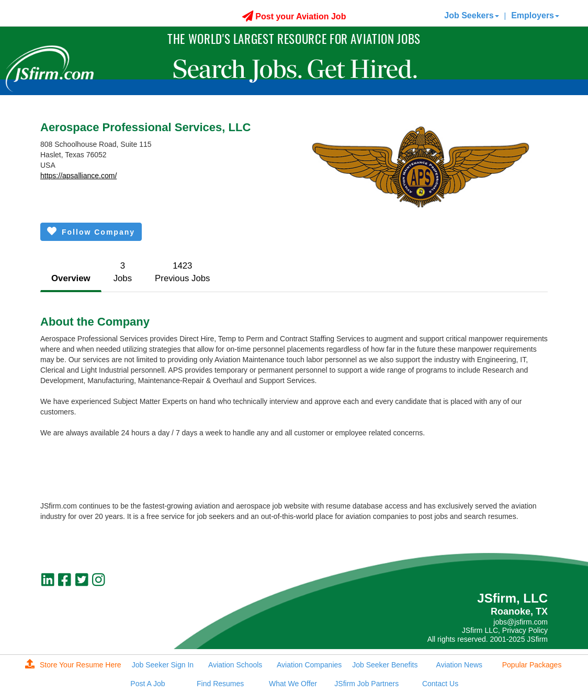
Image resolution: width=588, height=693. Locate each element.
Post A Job (147, 683)
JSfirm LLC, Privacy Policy (505, 630)
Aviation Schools (235, 665)
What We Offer (293, 683)
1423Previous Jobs (182, 272)
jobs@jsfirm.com (520, 622)
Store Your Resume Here (73, 665)
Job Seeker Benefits (384, 665)
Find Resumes (220, 683)
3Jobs (123, 272)
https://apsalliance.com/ (78, 175)
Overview (71, 278)
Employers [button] (535, 15)
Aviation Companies (309, 665)
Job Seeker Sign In (163, 665)
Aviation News (459, 665)
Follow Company (91, 231)
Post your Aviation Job (294, 16)
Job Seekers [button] (471, 15)
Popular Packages (532, 665)
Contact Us (440, 683)
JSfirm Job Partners (366, 683)
